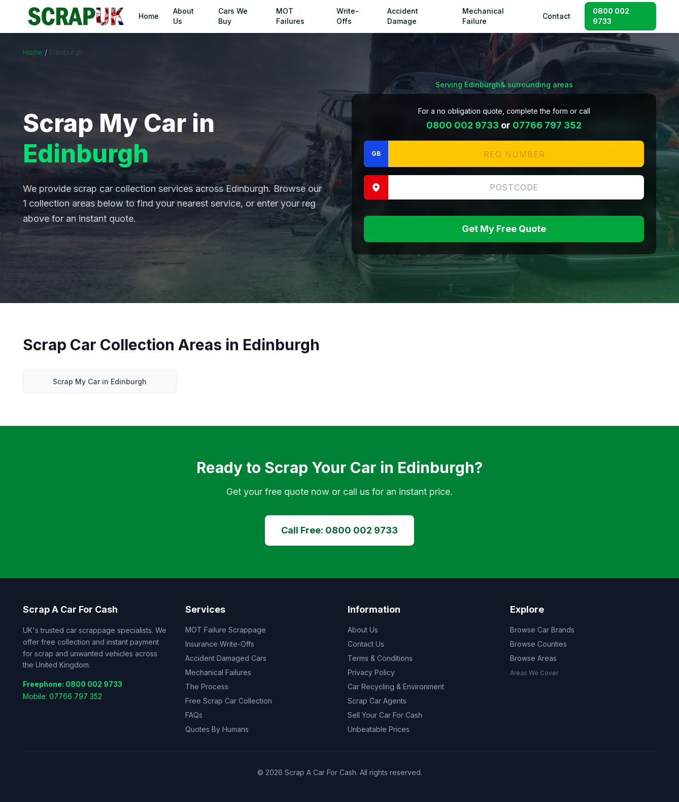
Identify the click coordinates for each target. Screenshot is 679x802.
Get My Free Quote (504, 228)
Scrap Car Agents (377, 700)
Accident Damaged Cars (225, 658)
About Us (183, 16)
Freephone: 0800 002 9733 (72, 684)
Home (149, 16)
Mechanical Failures (218, 672)
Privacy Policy (371, 672)
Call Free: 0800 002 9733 (339, 530)
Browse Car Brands (542, 629)
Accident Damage (402, 16)
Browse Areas (533, 658)
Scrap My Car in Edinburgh (100, 381)
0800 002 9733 (611, 16)
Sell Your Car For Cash (385, 715)
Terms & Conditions (380, 658)
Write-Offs (347, 16)
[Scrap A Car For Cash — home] (77, 16)
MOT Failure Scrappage (225, 629)
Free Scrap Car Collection (228, 700)
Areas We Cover (534, 673)
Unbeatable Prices (379, 729)
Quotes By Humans (217, 729)
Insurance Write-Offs (219, 644)
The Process (206, 686)
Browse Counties (538, 644)
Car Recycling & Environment (396, 686)
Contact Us (366, 644)
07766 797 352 (547, 125)
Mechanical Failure (483, 16)
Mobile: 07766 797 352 (62, 696)
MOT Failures (290, 16)
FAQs (193, 715)
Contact (556, 16)
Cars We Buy (233, 16)
